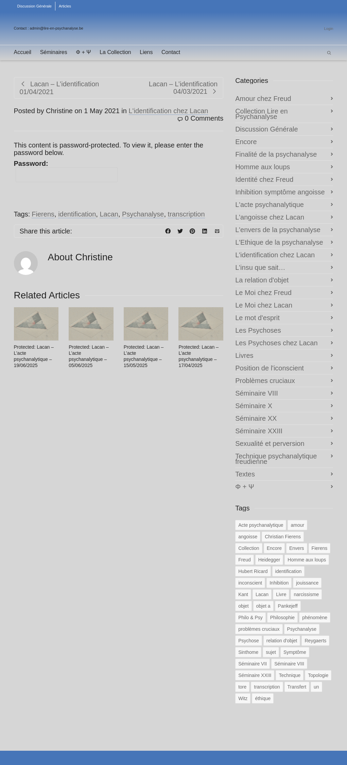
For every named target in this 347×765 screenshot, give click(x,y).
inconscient (250, 583)
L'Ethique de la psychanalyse (279, 242)
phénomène (314, 617)
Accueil (23, 52)
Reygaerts (315, 640)
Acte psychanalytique (260, 525)
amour (297, 525)
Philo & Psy (250, 617)
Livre (281, 594)
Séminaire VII (252, 663)
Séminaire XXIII (258, 431)
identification (77, 214)
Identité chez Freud (264, 179)
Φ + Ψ (83, 52)
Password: (66, 171)
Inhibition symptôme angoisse (280, 192)
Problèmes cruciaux (265, 380)
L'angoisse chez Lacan (269, 217)
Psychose (248, 640)
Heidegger (269, 559)
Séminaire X (253, 406)
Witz (242, 698)
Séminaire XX (256, 418)
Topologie (318, 675)
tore (242, 687)
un (316, 687)
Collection (248, 548)
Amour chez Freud (263, 98)
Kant (243, 594)
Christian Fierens (283, 536)
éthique (263, 698)
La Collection (115, 52)
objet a (263, 606)
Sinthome (248, 652)
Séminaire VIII (256, 393)
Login (328, 29)
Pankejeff (288, 606)
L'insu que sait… (260, 267)
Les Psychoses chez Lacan (276, 343)
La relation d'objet (262, 280)
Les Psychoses (258, 330)
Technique (289, 675)
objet (243, 606)
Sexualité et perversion (269, 443)
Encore (246, 141)
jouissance (307, 583)
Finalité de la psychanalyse (276, 154)
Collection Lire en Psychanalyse (261, 113)
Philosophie (282, 617)
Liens (146, 52)
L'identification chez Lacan (168, 111)
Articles (65, 6)
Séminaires (53, 52)
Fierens (43, 214)
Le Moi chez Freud (263, 292)
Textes (245, 474)
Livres (244, 355)
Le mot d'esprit (257, 317)
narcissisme (306, 594)
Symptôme (294, 652)
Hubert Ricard (252, 571)
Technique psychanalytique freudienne (276, 458)
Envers (296, 548)
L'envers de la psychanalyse (277, 229)
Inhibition (279, 583)
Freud (244, 559)
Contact (170, 52)
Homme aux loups (262, 167)
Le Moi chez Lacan (263, 305)
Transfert (297, 687)
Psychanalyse (143, 214)
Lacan (109, 214)
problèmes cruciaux (258, 629)
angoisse (247, 536)
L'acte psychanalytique (269, 204)
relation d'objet (281, 640)
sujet (271, 652)
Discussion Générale (34, 6)
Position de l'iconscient (269, 368)
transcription (186, 214)
